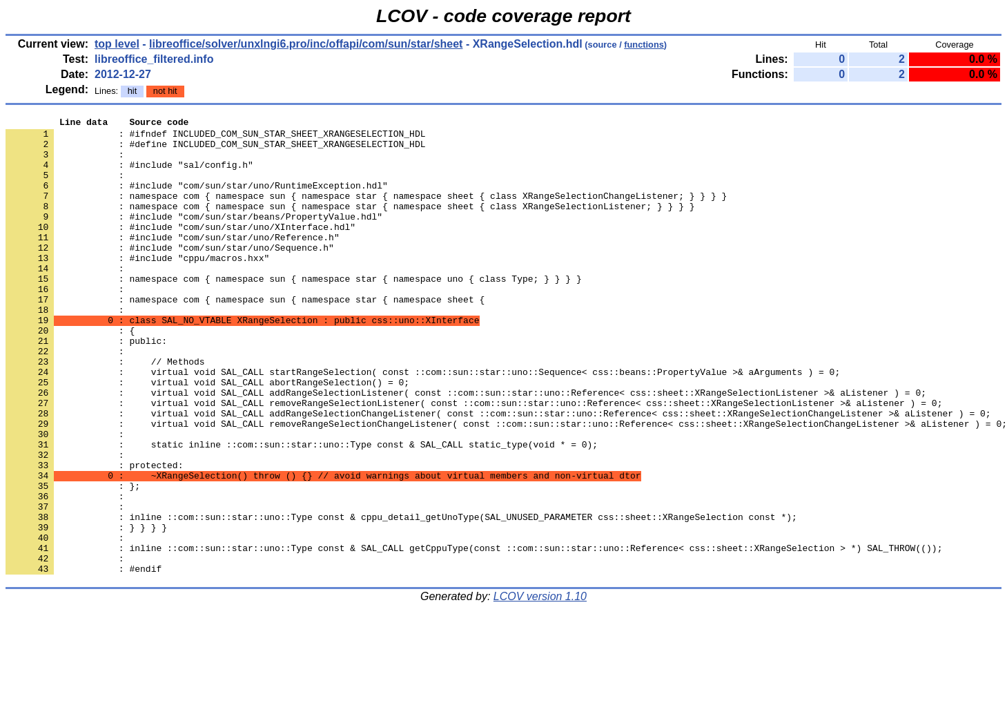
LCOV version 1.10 (540, 687)
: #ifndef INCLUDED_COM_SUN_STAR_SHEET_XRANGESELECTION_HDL (215, 137)
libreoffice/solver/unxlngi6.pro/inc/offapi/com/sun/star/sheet (305, 44)
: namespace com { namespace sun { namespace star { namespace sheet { (245, 336)
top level (117, 44)
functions (644, 44)
